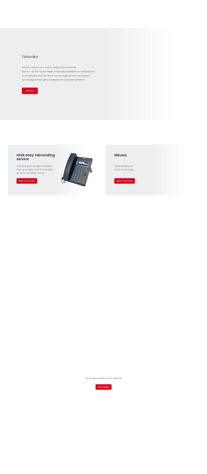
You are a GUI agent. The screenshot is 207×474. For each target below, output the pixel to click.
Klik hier (29, 90)
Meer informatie (27, 180)
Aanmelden (103, 387)
